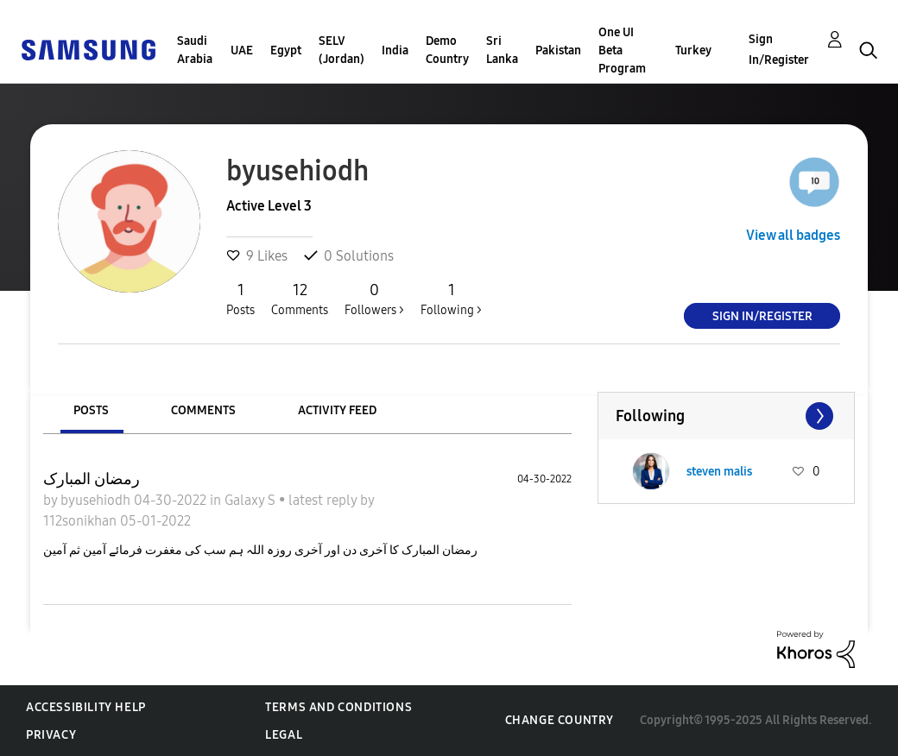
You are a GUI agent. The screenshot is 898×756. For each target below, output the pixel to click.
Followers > (374, 299)
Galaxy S (251, 500)
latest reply (324, 500)
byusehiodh (97, 500)
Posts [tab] (91, 410)
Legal (283, 735)
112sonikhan (81, 521)
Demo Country (447, 50)
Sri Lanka (502, 50)
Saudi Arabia (194, 50)
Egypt (285, 50)
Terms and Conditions (338, 707)
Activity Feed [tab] (337, 410)
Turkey (693, 50)
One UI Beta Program (622, 50)
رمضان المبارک (91, 478)
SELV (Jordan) (341, 50)
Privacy (51, 735)
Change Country (559, 720)
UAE (242, 50)
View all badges (793, 235)
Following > (451, 299)
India (395, 50)
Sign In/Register (779, 49)
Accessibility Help (86, 707)
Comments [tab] (203, 410)
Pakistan (558, 50)
